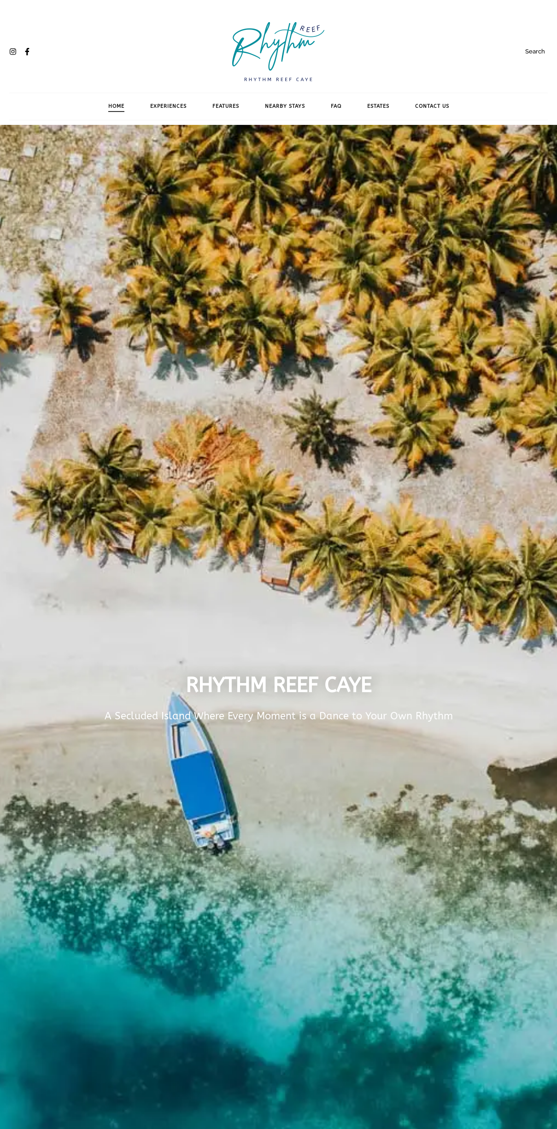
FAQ (336, 106)
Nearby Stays (285, 106)
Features (225, 106)
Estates (378, 106)
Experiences (168, 106)
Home (116, 106)
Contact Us (432, 106)
